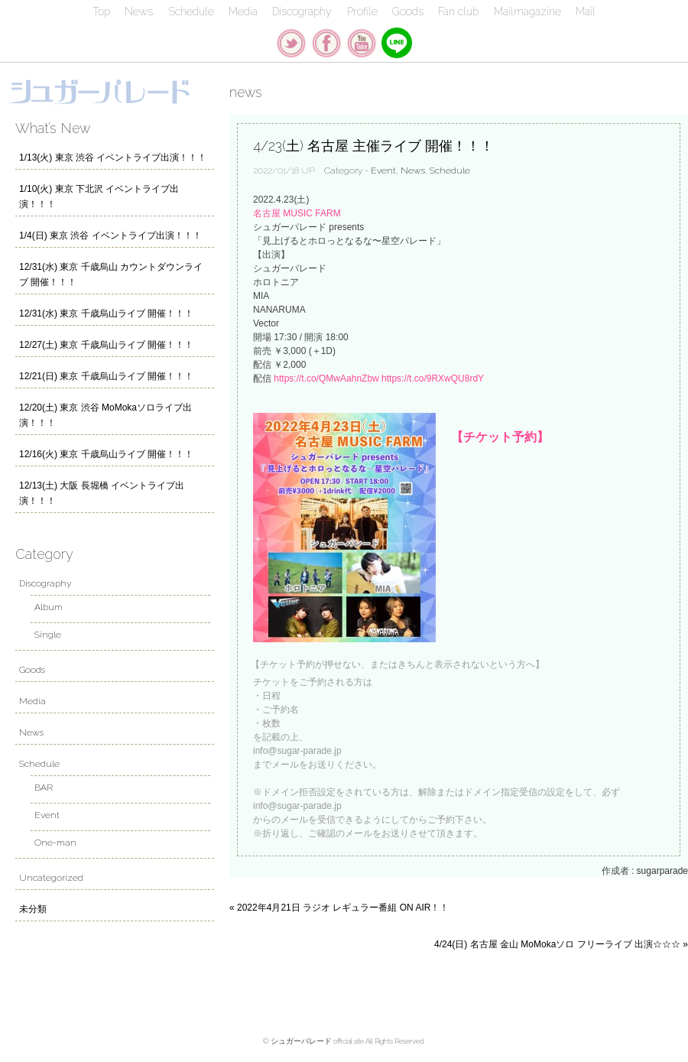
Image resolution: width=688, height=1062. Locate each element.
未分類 (33, 909)
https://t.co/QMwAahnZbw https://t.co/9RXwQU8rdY (379, 378)
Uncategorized (51, 877)
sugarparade (662, 871)
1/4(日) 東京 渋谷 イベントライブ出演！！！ (110, 235)
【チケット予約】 (500, 436)
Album (48, 607)
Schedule (191, 11)
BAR (43, 787)
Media (243, 11)
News (139, 11)
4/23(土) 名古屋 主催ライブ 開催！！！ (373, 146)
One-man (55, 842)
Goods (408, 11)
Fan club (458, 11)
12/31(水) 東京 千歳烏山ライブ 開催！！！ (106, 313)
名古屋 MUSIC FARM (297, 213)
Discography (302, 11)
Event (383, 170)
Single (47, 634)
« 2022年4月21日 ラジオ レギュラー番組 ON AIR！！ (339, 907)
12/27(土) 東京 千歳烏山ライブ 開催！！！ (106, 344)
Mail (586, 11)
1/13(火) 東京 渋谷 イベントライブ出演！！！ (112, 157)
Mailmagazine (527, 11)
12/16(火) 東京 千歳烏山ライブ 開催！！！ (106, 454)
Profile (362, 11)
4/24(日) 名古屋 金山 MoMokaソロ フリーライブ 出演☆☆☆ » (561, 944)
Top (101, 11)
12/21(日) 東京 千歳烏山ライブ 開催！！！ (106, 376)
